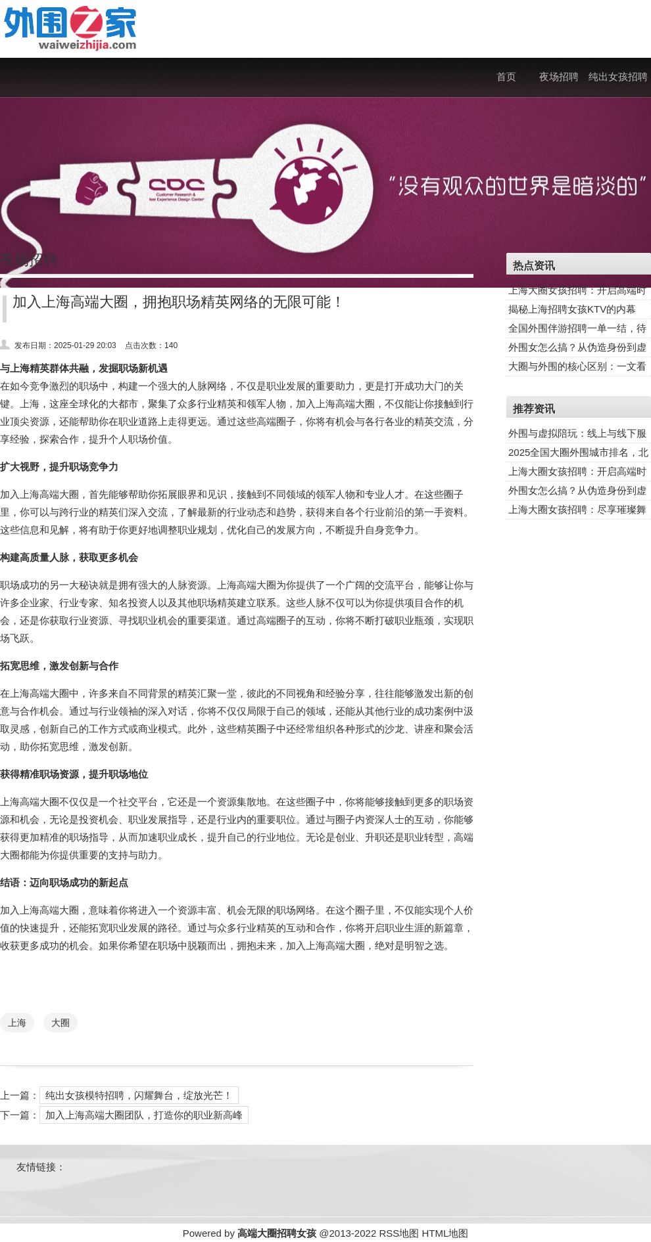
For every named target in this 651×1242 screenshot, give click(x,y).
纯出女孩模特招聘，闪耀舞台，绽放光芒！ (139, 1095)
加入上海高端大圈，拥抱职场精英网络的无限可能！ (178, 302)
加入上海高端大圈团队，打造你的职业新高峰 (144, 1114)
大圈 (60, 1022)
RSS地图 (399, 1233)
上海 (17, 1022)
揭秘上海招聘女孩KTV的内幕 (572, 309)
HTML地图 (445, 1233)
